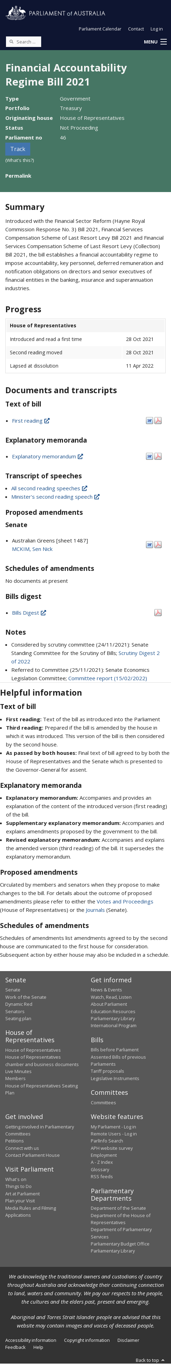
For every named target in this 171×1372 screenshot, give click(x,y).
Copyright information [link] (87, 1340)
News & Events (106, 990)
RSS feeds (102, 1176)
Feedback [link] (15, 1347)
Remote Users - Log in (114, 1134)
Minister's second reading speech (56, 496)
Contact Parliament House (32, 1155)
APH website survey (112, 1148)
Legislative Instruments (115, 1078)
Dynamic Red (18, 1004)
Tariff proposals (107, 1071)
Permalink (18, 175)
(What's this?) (19, 160)
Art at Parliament (22, 1193)
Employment (104, 1155)
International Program (114, 1025)
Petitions (14, 1141)
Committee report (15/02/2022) (107, 678)
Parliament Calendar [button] (100, 29)
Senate (12, 990)
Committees (103, 1102)
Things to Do (18, 1186)
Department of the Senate (118, 1208)
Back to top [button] (151, 1360)
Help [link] (38, 1347)
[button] (155, 42)
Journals (96, 909)
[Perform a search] (11, 41)
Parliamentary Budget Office (120, 1244)
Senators (15, 1011)
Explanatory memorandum (48, 456)
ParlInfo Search (107, 1141)
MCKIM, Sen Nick (32, 548)
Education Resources (113, 1011)
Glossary (100, 1169)
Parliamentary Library (113, 1018)
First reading (31, 420)
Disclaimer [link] (128, 1340)
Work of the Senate (25, 997)
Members (15, 1078)
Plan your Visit (20, 1200)
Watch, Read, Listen (111, 997)
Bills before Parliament (115, 1049)
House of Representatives (33, 1050)
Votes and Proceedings (125, 901)
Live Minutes (18, 1071)
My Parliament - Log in (113, 1127)
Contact (136, 29)
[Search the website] (23, 41)
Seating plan (18, 1018)
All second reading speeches (49, 488)
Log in (157, 29)
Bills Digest (29, 612)
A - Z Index (102, 1162)
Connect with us (22, 1148)
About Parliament (109, 1004)
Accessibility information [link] (30, 1340)
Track (17, 149)
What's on (15, 1179)
